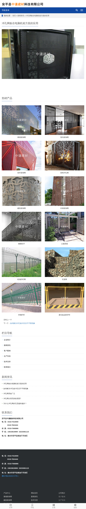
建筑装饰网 (21, 208)
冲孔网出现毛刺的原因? (12, 398)
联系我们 (7, 367)
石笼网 (64, 279)
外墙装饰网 (64, 208)
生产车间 (7, 356)
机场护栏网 (21, 279)
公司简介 (62, 493)
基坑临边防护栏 (64, 315)
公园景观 (64, 244)
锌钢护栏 (21, 315)
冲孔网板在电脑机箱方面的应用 (37, 16)
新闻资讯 (21, 16)
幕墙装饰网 (21, 137)
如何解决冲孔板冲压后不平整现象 (22, 323)
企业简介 (7, 340)
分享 (11, 505)
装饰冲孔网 (64, 173)
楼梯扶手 (21, 244)
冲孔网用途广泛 (9, 393)
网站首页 (34, 493)
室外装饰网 (21, 173)
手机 (32, 505)
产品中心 (7, 493)
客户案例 (7, 351)
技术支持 (7, 362)
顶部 (75, 505)
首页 (14, 16)
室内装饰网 (64, 137)
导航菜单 (5, 10)
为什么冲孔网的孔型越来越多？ (15, 403)
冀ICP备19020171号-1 (10, 476)
